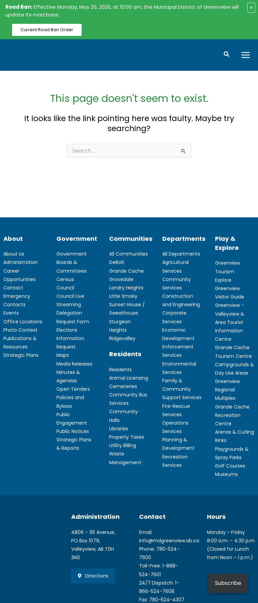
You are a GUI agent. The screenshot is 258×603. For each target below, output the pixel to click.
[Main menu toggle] (246, 55)
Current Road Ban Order (46, 29)
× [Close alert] (251, 7)
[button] (227, 55)
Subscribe (228, 583)
